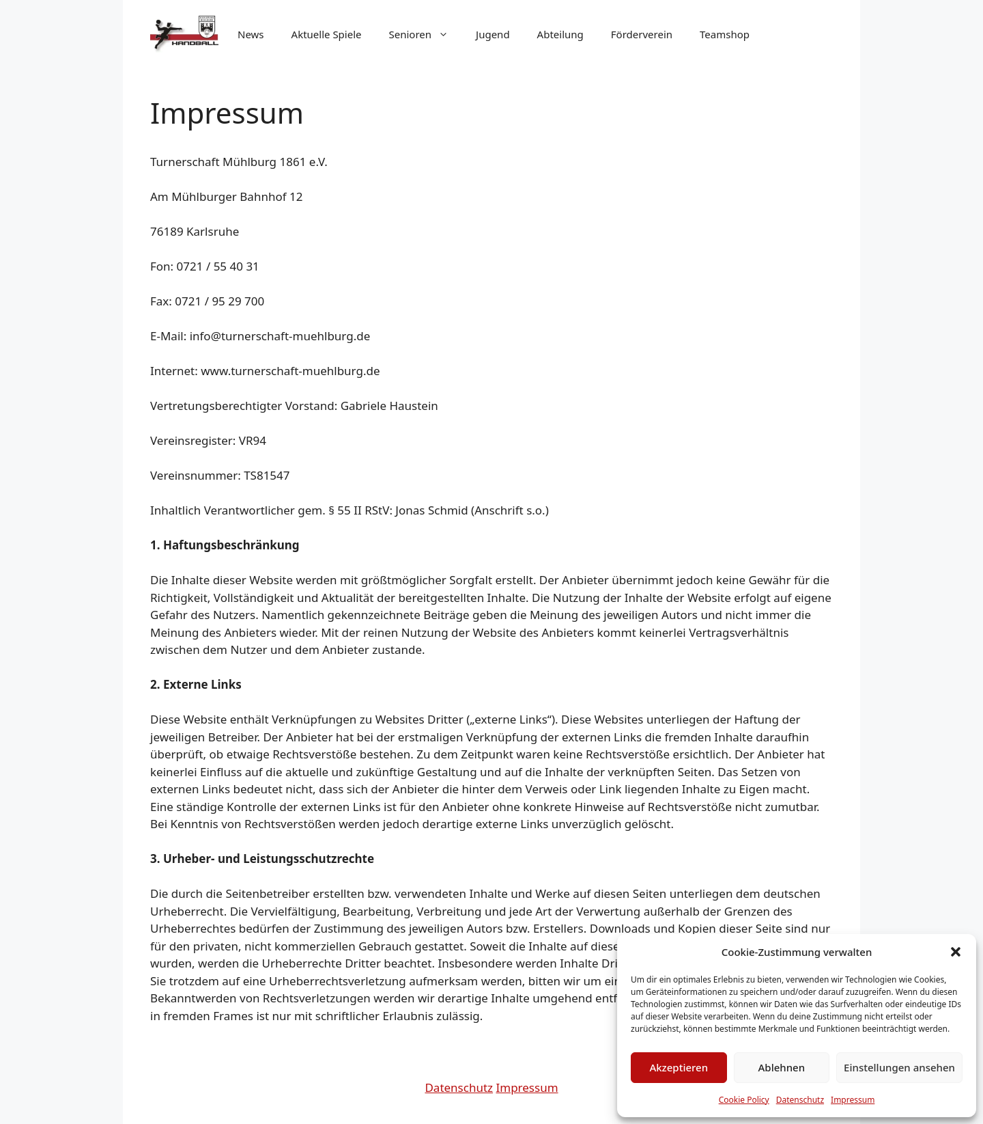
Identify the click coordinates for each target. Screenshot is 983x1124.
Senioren (426, 34)
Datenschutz (800, 1100)
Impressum (852, 1100)
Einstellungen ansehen (899, 1067)
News (251, 34)
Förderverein (641, 34)
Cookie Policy (744, 1100)
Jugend (493, 34)
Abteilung (560, 34)
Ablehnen (782, 1067)
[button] (956, 952)
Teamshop (725, 34)
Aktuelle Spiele (326, 34)
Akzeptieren (678, 1067)
